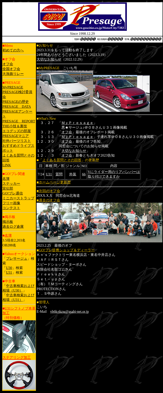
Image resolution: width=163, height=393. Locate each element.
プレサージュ (16, 258)
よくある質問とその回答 (61, 160)
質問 (59, 174)
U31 (9, 272)
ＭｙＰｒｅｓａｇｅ (77, 123)
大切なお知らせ (49, 59)
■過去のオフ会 (48, 200)
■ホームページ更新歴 (54, 182)
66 (84, 174)
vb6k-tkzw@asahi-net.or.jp (69, 311)
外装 (72, 174)
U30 (9, 268)
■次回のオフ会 (48, 191)
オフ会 (66, 132)
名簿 (8, 235)
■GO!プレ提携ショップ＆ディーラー (66, 250)
